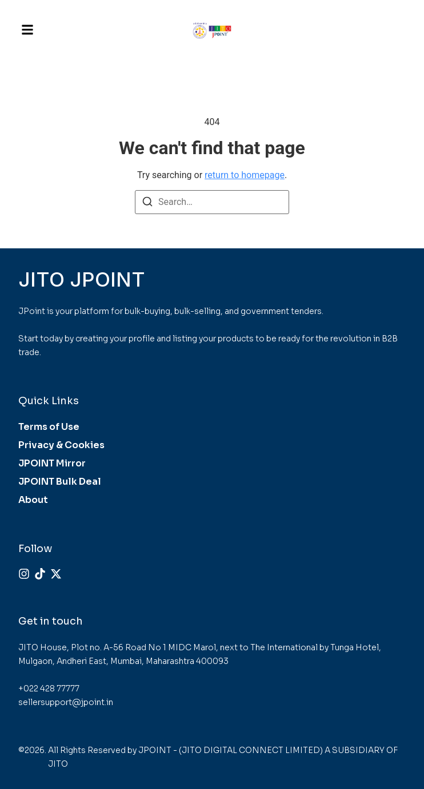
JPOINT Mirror (52, 463)
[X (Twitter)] (56, 573)
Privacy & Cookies (61, 445)
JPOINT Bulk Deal (59, 482)
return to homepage (245, 175)
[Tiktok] (40, 573)
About (33, 500)
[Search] (147, 203)
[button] (27, 30)
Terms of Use (48, 427)
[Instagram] (24, 573)
